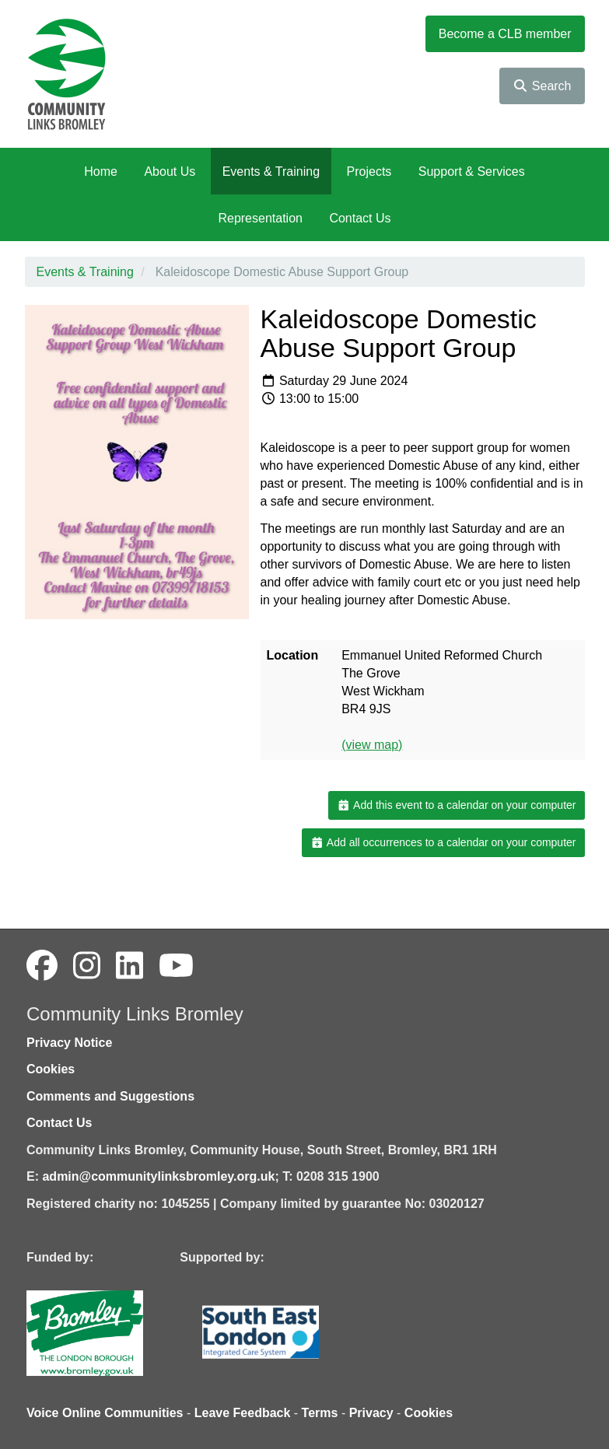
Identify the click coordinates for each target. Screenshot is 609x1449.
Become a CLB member (505, 33)
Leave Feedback (242, 1412)
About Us (169, 171)
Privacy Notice (69, 1042)
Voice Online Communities (105, 1412)
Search (542, 86)
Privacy (371, 1412)
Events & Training (271, 171)
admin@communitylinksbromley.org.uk (158, 1176)
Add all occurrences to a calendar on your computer (443, 842)
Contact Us (359, 218)
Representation (260, 218)
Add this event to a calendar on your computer (456, 805)
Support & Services (471, 171)
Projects (369, 171)
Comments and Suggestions (110, 1096)
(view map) (371, 744)
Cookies (50, 1069)
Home (100, 171)
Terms (320, 1412)
